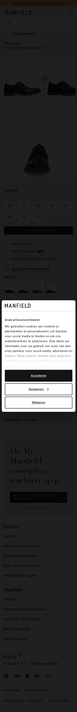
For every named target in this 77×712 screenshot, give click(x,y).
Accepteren (38, 375)
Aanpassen (39, 389)
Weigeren (38, 402)
